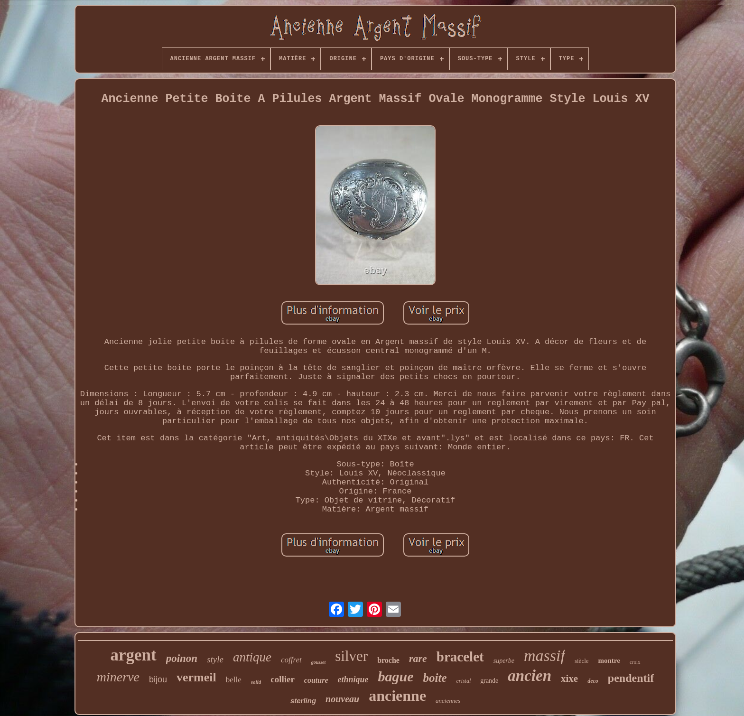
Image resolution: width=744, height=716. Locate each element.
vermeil (196, 677)
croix (635, 662)
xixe (569, 678)
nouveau (342, 699)
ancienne (397, 695)
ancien (529, 675)
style (215, 659)
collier (282, 679)
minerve (118, 677)
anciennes (448, 700)
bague (396, 676)
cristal (463, 681)
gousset (318, 662)
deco (592, 681)
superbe (503, 660)
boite (435, 677)
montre (609, 660)
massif (544, 655)
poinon (181, 658)
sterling (303, 701)
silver (351, 656)
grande (489, 680)
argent (133, 655)
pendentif (631, 678)
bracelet (460, 656)
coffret (291, 659)
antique (252, 657)
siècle (582, 660)
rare (418, 658)
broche (388, 660)
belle (234, 679)
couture (316, 680)
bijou (158, 679)
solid (256, 682)
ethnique (353, 679)
